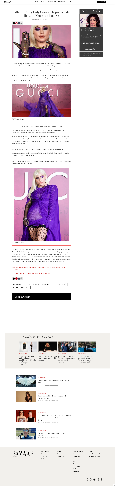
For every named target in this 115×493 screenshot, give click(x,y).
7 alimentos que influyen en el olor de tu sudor (91, 54)
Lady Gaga (17, 284)
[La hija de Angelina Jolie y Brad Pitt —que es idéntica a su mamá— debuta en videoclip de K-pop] (26, 416)
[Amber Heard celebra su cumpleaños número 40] (48, 347)
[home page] (7, 2)
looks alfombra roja (21, 287)
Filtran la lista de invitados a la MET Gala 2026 (53, 381)
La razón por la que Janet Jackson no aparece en (91, 42)
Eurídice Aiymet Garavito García (51, 385)
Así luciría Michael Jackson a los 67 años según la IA (92, 29)
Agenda (71, 1)
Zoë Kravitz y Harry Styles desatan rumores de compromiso (66, 358)
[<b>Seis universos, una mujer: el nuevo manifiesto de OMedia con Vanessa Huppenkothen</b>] (28, 347)
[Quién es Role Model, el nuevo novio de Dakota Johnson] (26, 396)
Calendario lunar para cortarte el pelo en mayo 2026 (92, 48)
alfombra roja (47, 284)
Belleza (43, 1)
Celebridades (52, 1)
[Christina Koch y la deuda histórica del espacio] (26, 434)
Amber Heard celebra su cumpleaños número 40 (48, 357)
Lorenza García (46, 19)
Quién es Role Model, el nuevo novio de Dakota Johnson (52, 397)
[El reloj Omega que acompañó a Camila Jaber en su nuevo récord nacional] (87, 347)
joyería (27, 284)
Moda (36, 1)
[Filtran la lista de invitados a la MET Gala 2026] (26, 381)
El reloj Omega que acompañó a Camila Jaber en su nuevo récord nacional (85, 359)
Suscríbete (101, 2)
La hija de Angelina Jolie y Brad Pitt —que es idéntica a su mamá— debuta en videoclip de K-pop (54, 417)
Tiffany (36, 284)
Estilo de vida (62, 1)
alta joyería (61, 284)
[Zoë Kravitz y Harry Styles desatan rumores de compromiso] (67, 347)
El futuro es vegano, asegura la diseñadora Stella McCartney (31, 273)
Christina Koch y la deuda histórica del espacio (52, 434)
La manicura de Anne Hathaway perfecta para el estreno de (92, 36)
